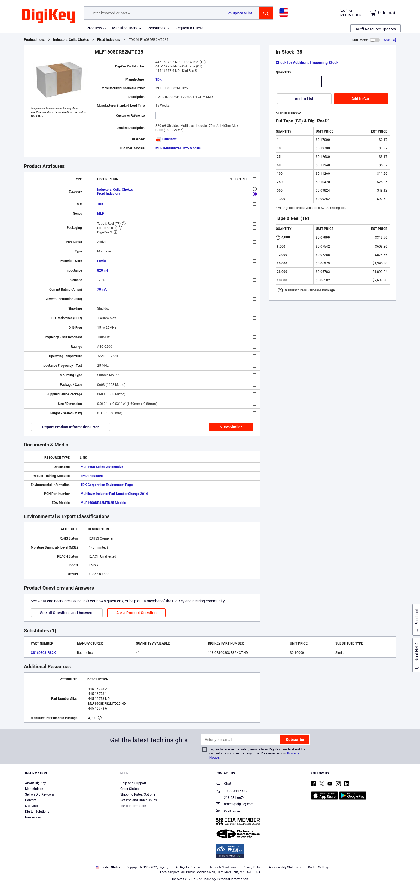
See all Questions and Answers (66, 613)
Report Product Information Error (70, 427)
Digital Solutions (37, 812)
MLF (100, 213)
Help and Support (133, 783)
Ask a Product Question (136, 613)
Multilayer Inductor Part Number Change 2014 (114, 494)
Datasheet (166, 139)
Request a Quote (189, 28)
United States (108, 867)
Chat (223, 784)
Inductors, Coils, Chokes (71, 40)
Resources (156, 28)
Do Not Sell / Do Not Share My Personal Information (210, 879)
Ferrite (101, 261)
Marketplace (34, 789)
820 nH (102, 270)
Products (94, 28)
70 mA (102, 289)
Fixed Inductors (108, 40)
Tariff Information (133, 806)
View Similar (231, 427)
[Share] (390, 40)
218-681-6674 (230, 798)
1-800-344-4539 (231, 791)
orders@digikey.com (235, 804)
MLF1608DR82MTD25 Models (178, 148)
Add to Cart (361, 99)
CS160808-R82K (43, 653)
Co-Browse (228, 811)
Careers (30, 800)
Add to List (304, 99)
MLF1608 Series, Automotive (102, 467)
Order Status (129, 789)
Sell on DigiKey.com (39, 794)
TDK (158, 79)
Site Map (31, 806)
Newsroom (33, 817)
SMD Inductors (92, 476)
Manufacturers (124, 28)
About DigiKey (35, 783)
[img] (48, 16)
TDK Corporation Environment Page (107, 485)
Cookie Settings (319, 867)
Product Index (34, 40)
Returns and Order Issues (138, 800)
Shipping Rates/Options (137, 794)
